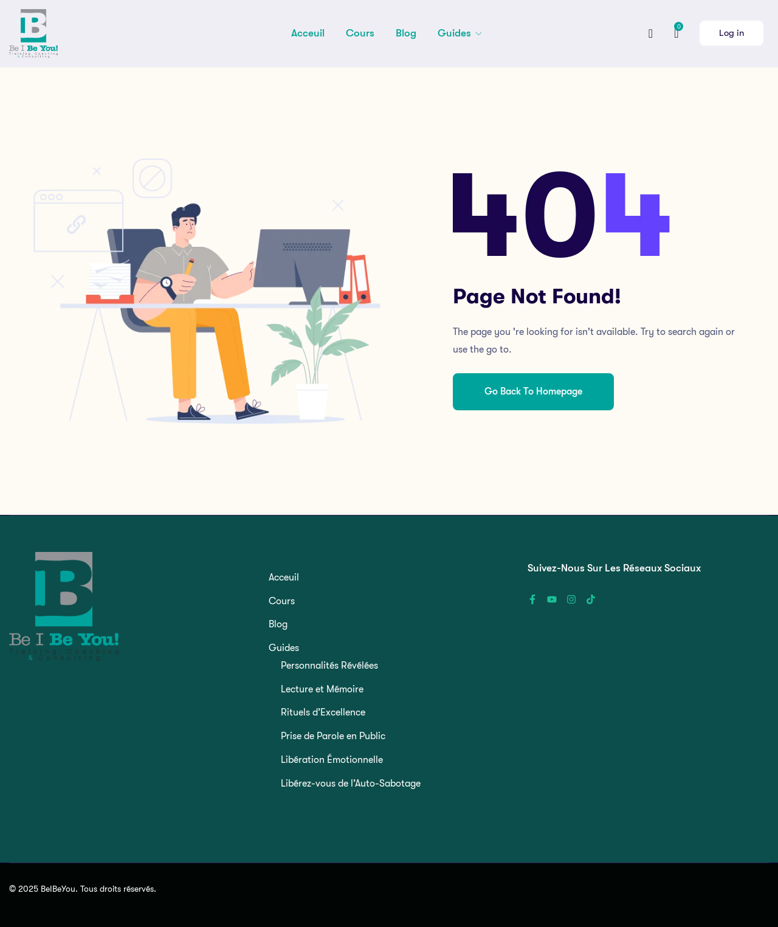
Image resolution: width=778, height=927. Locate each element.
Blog (406, 33)
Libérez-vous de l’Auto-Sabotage (351, 783)
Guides (455, 33)
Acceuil (308, 33)
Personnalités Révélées (329, 665)
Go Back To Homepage (533, 391)
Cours (360, 33)
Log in (731, 32)
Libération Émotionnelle (332, 759)
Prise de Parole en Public (333, 736)
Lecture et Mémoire (322, 689)
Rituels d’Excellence (323, 712)
